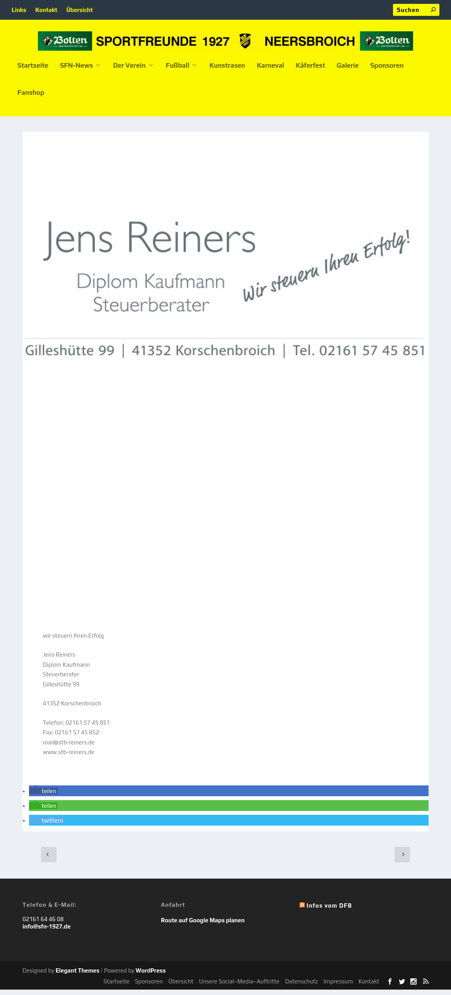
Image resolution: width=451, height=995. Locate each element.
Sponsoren (387, 71)
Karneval (270, 71)
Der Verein (129, 71)
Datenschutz (301, 986)
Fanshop (30, 98)
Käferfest (310, 71)
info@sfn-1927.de (46, 931)
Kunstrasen (227, 71)
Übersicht (80, 10)
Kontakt (46, 10)
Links (19, 10)
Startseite (32, 71)
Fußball (178, 71)
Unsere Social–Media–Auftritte (239, 986)
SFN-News (76, 71)
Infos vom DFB (329, 911)
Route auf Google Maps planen (202, 925)
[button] (43, 796)
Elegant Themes (77, 976)
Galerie (348, 71)
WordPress (150, 976)
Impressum (338, 986)
